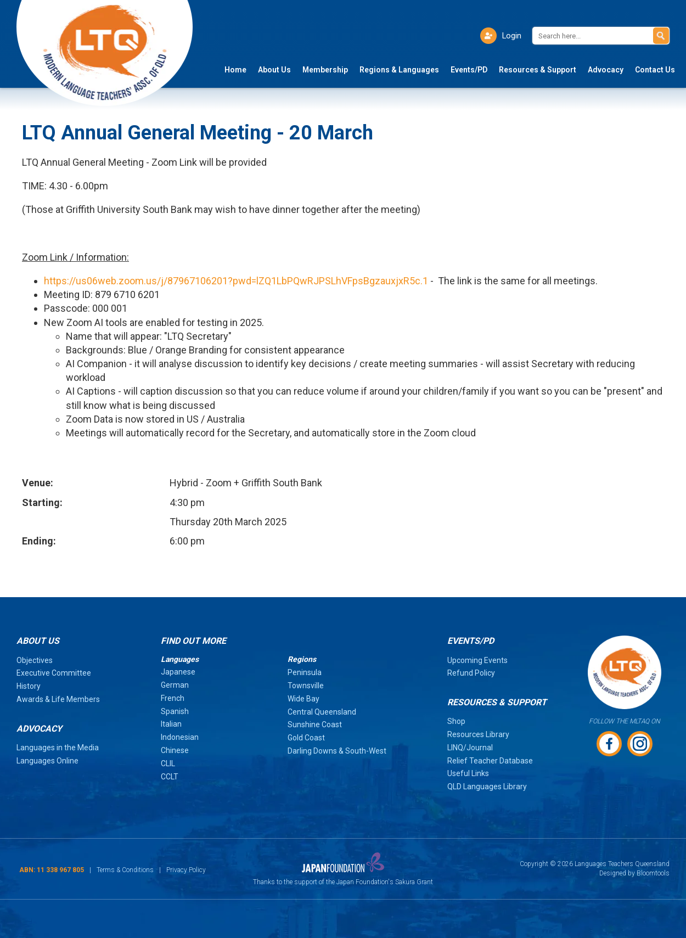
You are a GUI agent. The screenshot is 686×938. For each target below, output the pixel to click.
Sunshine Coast (315, 724)
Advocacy (605, 70)
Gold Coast (306, 737)
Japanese (178, 671)
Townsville (306, 685)
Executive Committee (53, 673)
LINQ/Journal (470, 747)
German (175, 685)
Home (235, 70)
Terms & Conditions (125, 870)
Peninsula (305, 672)
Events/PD (469, 70)
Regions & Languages (399, 70)
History (28, 686)
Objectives (34, 660)
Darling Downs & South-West (337, 750)
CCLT (169, 776)
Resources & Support (537, 70)
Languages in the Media (57, 747)
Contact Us (655, 70)
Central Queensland (322, 711)
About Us (274, 70)
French (172, 698)
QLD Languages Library (487, 786)
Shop (456, 721)
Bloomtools (653, 873)
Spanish (175, 711)
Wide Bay (303, 698)
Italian (171, 724)
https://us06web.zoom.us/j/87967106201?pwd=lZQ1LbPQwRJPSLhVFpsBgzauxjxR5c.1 (236, 281)
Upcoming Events (477, 660)
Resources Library (478, 734)
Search (661, 35)
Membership (325, 70)
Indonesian (180, 737)
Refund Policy (471, 673)
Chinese (175, 750)
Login (511, 36)
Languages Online (47, 760)
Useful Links (468, 773)
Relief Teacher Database (490, 760)
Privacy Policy (186, 870)
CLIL (168, 763)
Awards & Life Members (58, 699)
